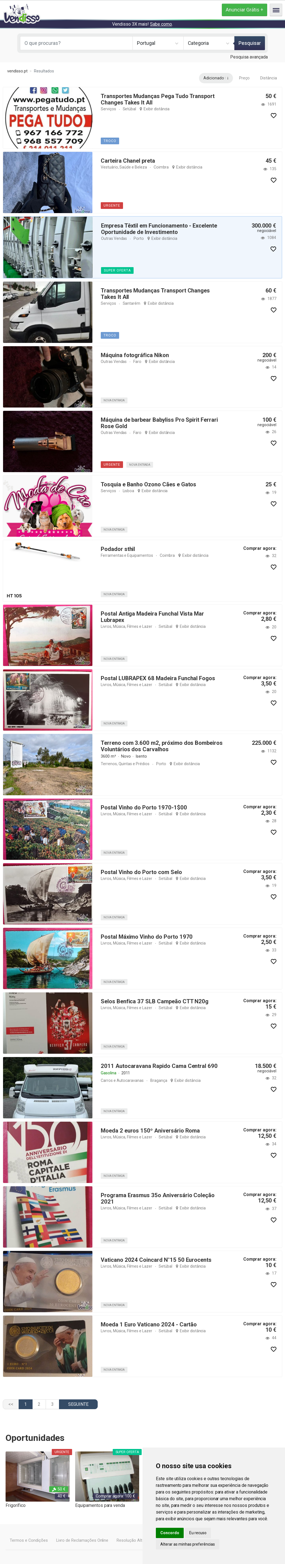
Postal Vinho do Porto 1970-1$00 (143, 807)
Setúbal (129, 109)
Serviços (108, 109)
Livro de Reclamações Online (82, 1540)
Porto (138, 238)
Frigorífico (15, 1505)
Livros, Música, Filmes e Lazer (126, 626)
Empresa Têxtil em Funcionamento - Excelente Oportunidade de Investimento (159, 228)
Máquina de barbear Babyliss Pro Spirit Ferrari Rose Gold (159, 423)
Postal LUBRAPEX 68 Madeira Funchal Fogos (158, 678)
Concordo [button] (169, 1533)
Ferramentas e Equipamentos (127, 555)
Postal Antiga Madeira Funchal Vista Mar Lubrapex (152, 616)
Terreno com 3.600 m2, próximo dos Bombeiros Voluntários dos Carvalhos (161, 746)
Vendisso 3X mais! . (142, 24)
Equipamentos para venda (100, 1505)
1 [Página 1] (25, 1404)
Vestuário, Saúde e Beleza (124, 167)
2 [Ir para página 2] (39, 1404)
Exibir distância (156, 109)
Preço (244, 78)
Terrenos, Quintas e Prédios (125, 764)
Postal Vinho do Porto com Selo (141, 872)
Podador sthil (118, 549)
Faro (137, 361)
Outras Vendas (114, 238)
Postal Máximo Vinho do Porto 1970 (146, 936)
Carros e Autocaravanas (122, 1080)
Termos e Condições (28, 1540)
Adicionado (214, 78)
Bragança (158, 1080)
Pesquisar (250, 43)
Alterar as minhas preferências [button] (187, 1544)
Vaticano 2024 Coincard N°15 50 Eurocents (155, 1259)
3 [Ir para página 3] (52, 1404)
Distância (269, 78)
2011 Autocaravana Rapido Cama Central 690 (158, 1066)
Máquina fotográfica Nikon (135, 355)
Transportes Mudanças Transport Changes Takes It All (155, 293)
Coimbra (160, 167)
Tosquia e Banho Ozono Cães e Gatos (148, 484)
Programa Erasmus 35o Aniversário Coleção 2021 (157, 1198)
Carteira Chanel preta (128, 160)
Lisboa (128, 491)
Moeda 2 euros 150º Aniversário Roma (150, 1130)
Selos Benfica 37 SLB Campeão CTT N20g (154, 1001)
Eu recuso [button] (198, 1533)
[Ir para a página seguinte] (78, 1404)
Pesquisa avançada (249, 57)
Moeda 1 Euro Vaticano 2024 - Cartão (148, 1324)
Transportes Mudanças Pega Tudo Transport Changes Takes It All (158, 99)
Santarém (131, 303)
